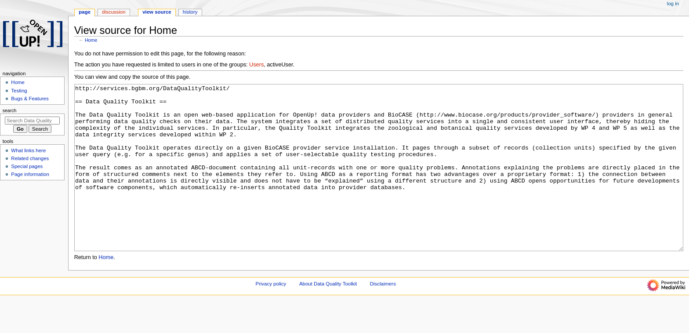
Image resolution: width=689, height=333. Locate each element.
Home (91, 40)
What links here (28, 150)
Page (85, 12)
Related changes (30, 158)
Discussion (113, 12)
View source (156, 12)
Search (10, 110)
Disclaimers (383, 316)
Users (256, 65)
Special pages (27, 166)
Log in (673, 3)
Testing (19, 90)
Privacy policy (270, 316)
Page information (30, 174)
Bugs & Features (29, 98)
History (190, 12)
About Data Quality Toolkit (328, 316)
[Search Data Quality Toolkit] (32, 120)
